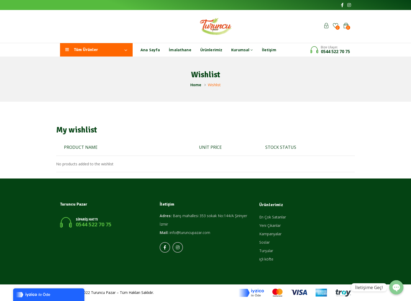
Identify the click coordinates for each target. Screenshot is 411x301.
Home (195, 84)
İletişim (269, 49)
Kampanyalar (270, 233)
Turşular (266, 250)
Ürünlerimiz (211, 49)
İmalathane (180, 49)
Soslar (264, 242)
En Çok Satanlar (272, 217)
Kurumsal (242, 49)
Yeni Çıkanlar (270, 225)
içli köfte (266, 259)
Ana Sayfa (150, 49)
